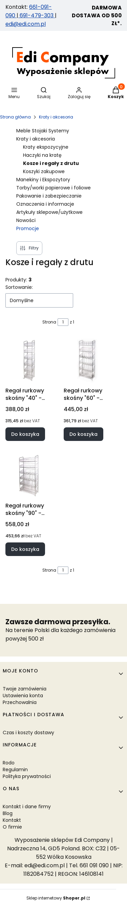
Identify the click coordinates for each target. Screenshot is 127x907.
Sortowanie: (19, 287)
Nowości (26, 220)
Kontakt (12, 820)
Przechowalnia (20, 702)
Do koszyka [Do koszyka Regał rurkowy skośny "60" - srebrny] (83, 434)
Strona (49, 322)
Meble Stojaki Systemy (42, 130)
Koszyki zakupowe (44, 171)
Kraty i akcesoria (56, 117)
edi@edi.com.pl (25, 24)
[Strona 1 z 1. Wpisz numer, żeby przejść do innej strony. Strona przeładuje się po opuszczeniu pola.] (63, 322)
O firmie (12, 826)
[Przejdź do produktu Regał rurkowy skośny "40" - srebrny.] (29, 360)
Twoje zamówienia (24, 688)
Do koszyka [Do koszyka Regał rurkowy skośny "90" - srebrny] (25, 548)
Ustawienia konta (23, 695)
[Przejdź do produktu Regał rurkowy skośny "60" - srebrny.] (87, 360)
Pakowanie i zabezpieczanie (49, 195)
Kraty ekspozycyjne (45, 147)
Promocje (27, 228)
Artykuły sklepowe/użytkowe (49, 212)
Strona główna (15, 117)
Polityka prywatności (27, 776)
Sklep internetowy (55, 898)
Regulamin (15, 769)
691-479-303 (36, 15)
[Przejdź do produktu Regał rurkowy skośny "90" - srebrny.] (29, 475)
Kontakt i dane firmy (27, 806)
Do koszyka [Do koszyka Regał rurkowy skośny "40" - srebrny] (25, 434)
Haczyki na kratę (42, 155)
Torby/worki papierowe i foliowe (53, 187)
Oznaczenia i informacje (45, 204)
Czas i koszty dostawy (28, 732)
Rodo (9, 762)
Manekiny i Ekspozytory (43, 179)
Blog (8, 813)
